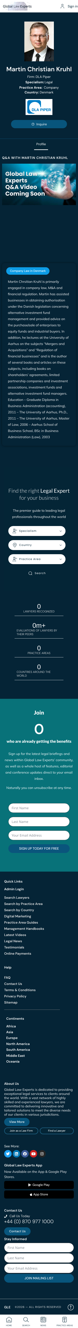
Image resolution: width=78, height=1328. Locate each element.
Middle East (15, 1055)
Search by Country (19, 910)
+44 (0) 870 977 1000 (29, 1221)
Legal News (13, 941)
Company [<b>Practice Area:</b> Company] (39, 87)
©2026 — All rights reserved (38, 1307)
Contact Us (13, 984)
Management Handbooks (24, 928)
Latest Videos (15, 935)
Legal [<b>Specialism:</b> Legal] (39, 82)
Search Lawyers (16, 897)
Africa (11, 1026)
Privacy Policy (15, 996)
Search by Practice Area (23, 904)
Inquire (39, 124)
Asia (9, 1032)
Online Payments (17, 953)
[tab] (28, 271)
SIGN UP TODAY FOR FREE (39, 848)
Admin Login (14, 889)
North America (18, 1044)
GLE (7, 1307)
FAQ (7, 977)
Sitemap (10, 1002)
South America (18, 1049)
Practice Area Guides (21, 922)
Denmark (39, 92)
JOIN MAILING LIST (39, 1278)
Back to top (71, 1307)
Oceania (13, 1061)
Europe (12, 1038)
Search (37, 573)
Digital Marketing (17, 916)
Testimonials (14, 947)
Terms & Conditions (20, 990)
